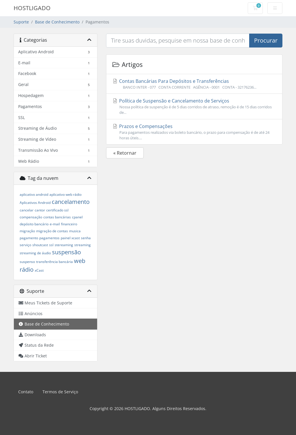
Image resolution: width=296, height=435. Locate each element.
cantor (40, 210)
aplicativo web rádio (65, 194)
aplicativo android (34, 194)
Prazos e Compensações (194, 132)
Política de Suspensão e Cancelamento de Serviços (194, 106)
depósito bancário (34, 224)
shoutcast (40, 244)
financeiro (69, 224)
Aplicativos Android (35, 202)
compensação (31, 217)
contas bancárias (57, 217)
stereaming (64, 244)
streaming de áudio (35, 253)
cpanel (77, 217)
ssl (51, 244)
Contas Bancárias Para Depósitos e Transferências (194, 84)
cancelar (27, 210)
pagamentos (49, 237)
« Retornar (124, 153)
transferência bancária (54, 261)
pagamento (29, 237)
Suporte (21, 22)
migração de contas (52, 231)
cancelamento (71, 202)
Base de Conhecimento (57, 22)
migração (27, 231)
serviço (25, 244)
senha (86, 237)
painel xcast (70, 237)
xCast (39, 270)
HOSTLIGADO (32, 8)
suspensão (66, 252)
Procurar (266, 40)
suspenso (27, 261)
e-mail (55, 224)
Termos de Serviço (60, 391)
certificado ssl (57, 210)
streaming (82, 244)
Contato (25, 391)
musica (75, 231)
